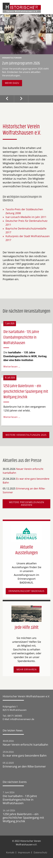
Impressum (24, 852)
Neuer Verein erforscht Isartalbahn (25, 744)
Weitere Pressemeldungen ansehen (26, 504)
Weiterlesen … (11, 366)
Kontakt (10, 852)
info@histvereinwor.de (22, 719)
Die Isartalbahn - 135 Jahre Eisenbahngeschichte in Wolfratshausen (21, 337)
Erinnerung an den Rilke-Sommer (24, 766)
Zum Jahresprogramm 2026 (21, 63)
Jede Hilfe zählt (26, 627)
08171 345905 (14, 715)
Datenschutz (40, 852)
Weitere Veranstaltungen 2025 (26, 434)
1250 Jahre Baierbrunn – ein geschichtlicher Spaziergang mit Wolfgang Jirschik (25, 391)
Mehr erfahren (27, 669)
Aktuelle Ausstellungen (26, 550)
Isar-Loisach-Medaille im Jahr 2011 (26, 217)
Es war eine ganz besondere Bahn (24, 755)
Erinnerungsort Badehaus (26, 591)
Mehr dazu (12, 83)
